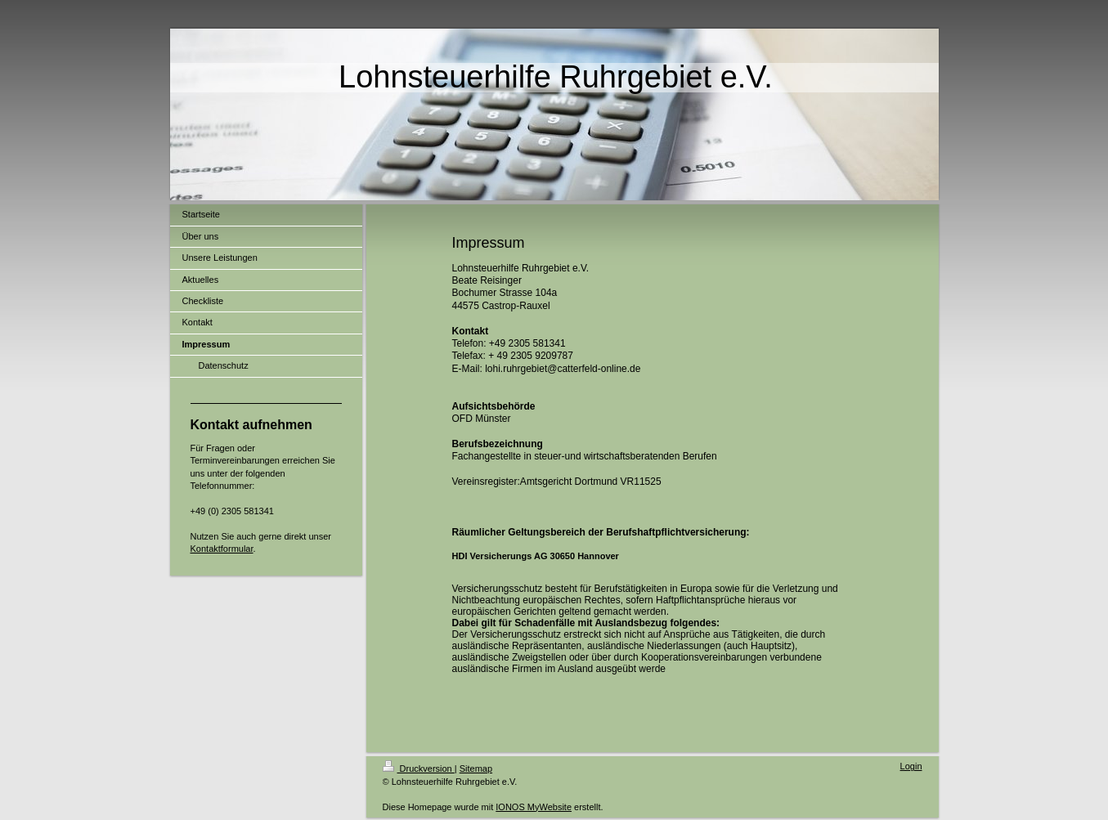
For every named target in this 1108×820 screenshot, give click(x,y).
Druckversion (419, 768)
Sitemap (476, 768)
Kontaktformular (222, 548)
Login (911, 766)
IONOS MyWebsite (534, 807)
